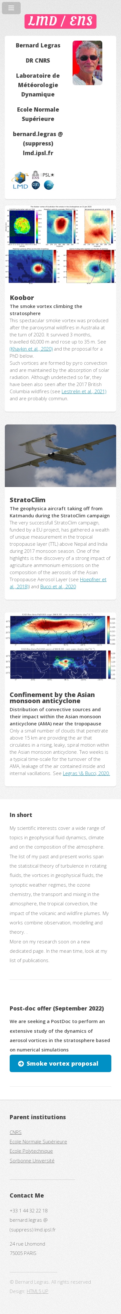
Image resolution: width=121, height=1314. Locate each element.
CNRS (16, 1132)
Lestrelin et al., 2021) (84, 391)
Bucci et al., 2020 (58, 586)
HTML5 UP (37, 1291)
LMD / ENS (60, 21)
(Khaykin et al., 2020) (31, 348)
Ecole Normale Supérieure (38, 1141)
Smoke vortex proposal (62, 1063)
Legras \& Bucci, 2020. (86, 773)
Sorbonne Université (32, 1160)
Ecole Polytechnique (31, 1151)
